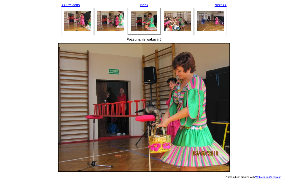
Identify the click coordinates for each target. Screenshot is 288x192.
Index (144, 5)
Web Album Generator (268, 176)
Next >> (221, 5)
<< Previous (70, 5)
